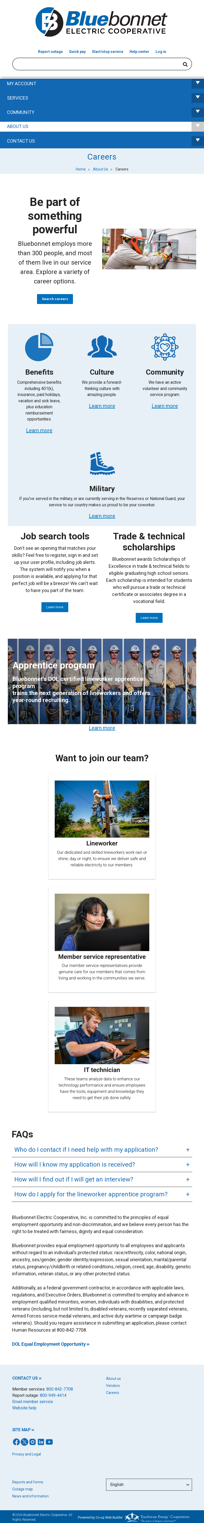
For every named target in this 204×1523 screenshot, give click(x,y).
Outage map (22, 1489)
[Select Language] (149, 1485)
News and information (30, 1496)
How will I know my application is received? (74, 1164)
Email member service (32, 1401)
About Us (105, 127)
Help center (139, 52)
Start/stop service (107, 52)
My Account (105, 84)
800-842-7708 (59, 1389)
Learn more (54, 607)
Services (105, 98)
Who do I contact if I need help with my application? (86, 1149)
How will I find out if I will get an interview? (73, 1179)
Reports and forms (27, 1482)
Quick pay (77, 52)
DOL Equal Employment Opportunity (48, 1344)
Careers (112, 1393)
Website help (24, 1407)
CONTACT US (25, 1378)
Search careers (55, 299)
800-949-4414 (53, 1395)
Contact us (105, 141)
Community (105, 112)
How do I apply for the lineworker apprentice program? (91, 1194)
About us (113, 1378)
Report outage (50, 52)
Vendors (113, 1386)
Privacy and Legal (26, 1454)
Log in (161, 52)
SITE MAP (21, 1429)
